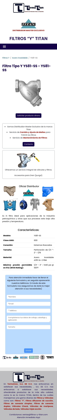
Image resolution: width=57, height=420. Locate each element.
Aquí (38, 417)
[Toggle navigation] (4, 47)
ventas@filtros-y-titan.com (35, 414)
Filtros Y (5, 58)
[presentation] (20, 335)
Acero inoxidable (20, 58)
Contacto (28, 144)
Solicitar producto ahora (28, 115)
